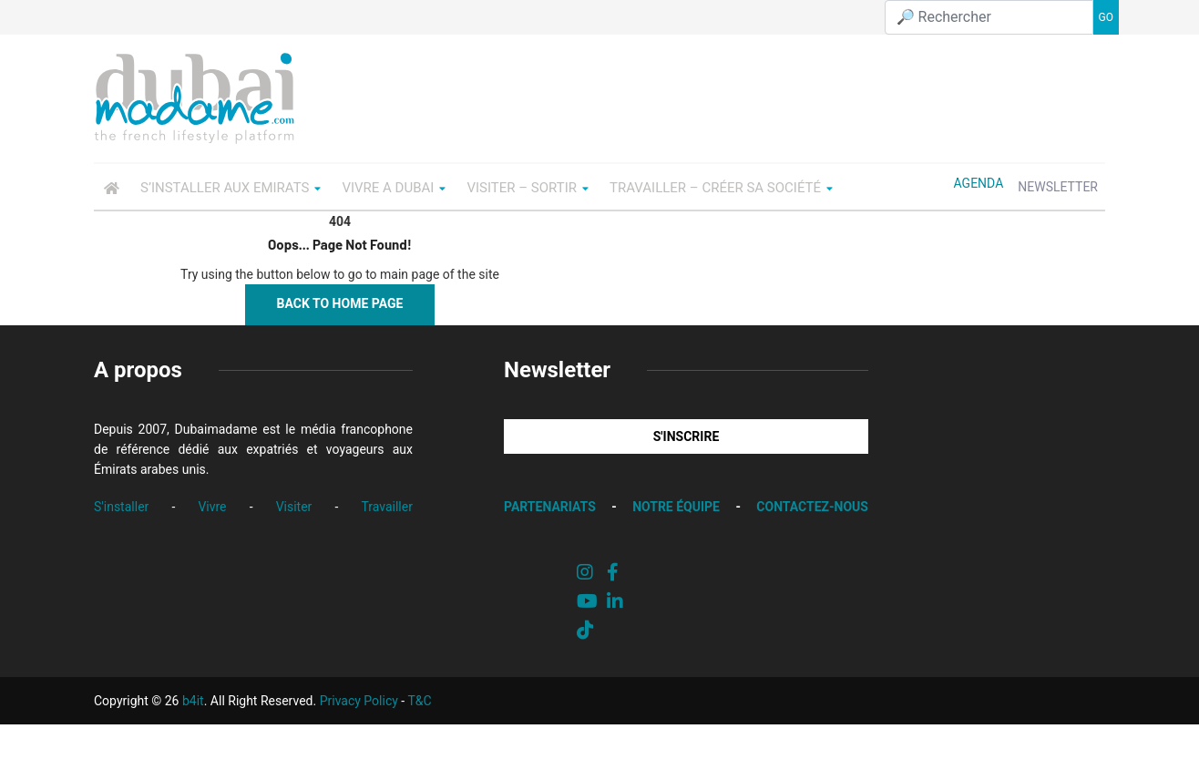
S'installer (121, 506)
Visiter (294, 506)
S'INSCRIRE (686, 436)
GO (1106, 17)
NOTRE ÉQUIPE (676, 506)
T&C (419, 700)
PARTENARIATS (550, 506)
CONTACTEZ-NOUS (812, 506)
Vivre (212, 506)
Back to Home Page (340, 303)
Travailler (387, 506)
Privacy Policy (359, 700)
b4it (193, 700)
